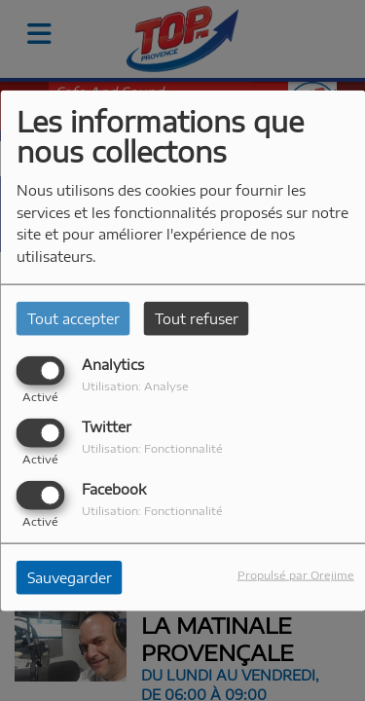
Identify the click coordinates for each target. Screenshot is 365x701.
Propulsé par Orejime (295, 574)
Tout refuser (196, 318)
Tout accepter (73, 318)
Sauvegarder (69, 578)
